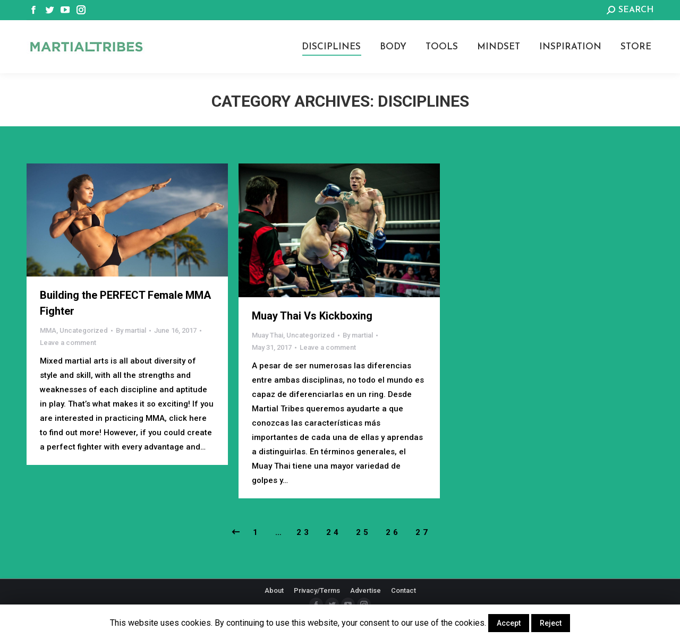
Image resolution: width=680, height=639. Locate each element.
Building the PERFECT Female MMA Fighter (125, 303)
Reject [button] (551, 623)
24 (333, 532)
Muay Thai (267, 335)
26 (393, 532)
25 (363, 532)
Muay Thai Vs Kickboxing (312, 315)
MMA (48, 330)
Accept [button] (509, 623)
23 (303, 532)
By (131, 330)
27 (422, 532)
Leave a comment (68, 343)
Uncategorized (84, 330)
